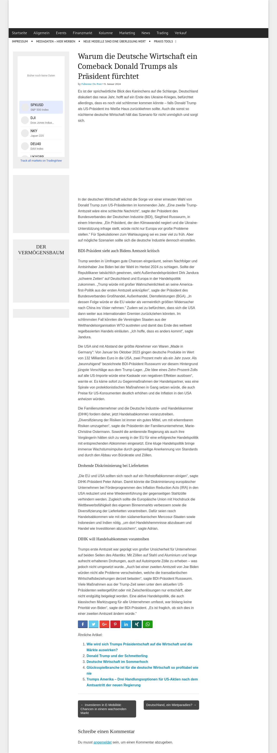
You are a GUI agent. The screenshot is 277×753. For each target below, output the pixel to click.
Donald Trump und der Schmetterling (117, 656)
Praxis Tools (163, 41)
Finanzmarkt (82, 33)
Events (61, 33)
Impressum (20, 41)
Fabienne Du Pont (91, 84)
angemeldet (102, 742)
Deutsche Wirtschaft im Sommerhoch (117, 662)
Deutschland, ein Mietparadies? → (171, 705)
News (146, 33)
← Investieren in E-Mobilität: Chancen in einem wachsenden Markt (103, 708)
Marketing (127, 33)
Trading (162, 33)
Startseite (19, 33)
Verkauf (181, 33)
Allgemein (42, 33)
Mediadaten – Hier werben (55, 41)
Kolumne (106, 33)
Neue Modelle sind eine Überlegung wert (114, 41)
